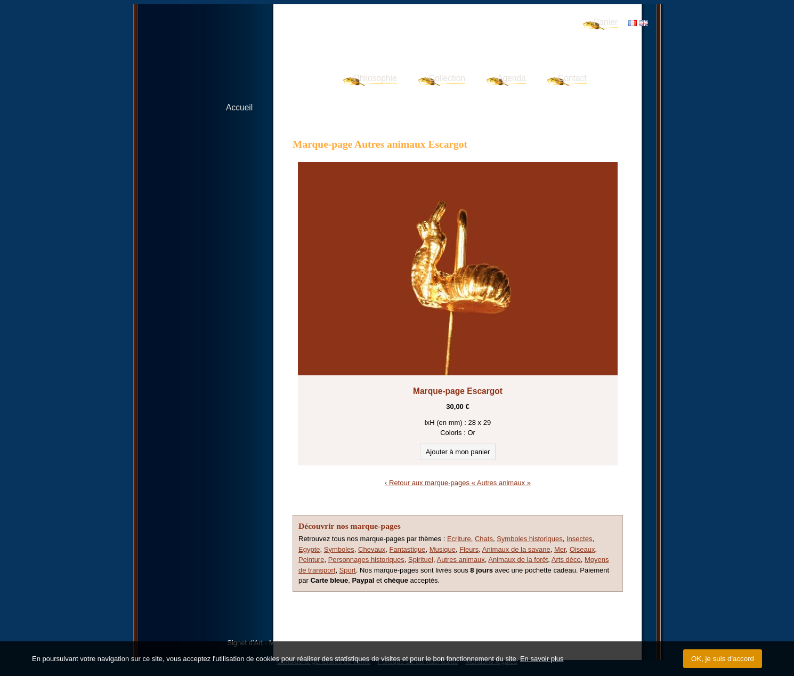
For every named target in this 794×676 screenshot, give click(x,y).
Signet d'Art (253, 35)
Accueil (239, 107)
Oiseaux (582, 549)
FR (632, 23)
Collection (447, 78)
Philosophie (375, 78)
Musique (443, 549)
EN (643, 23)
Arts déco (566, 560)
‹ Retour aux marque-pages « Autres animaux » (458, 483)
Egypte (309, 549)
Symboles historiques (530, 539)
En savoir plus (542, 659)
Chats (484, 539)
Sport (347, 570)
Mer (560, 549)
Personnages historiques (366, 560)
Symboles (339, 549)
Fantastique (408, 549)
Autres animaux (460, 560)
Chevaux (371, 549)
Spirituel (420, 560)
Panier (606, 22)
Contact (572, 78)
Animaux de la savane (516, 549)
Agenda (511, 78)
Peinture (311, 560)
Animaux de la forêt (518, 560)
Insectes (579, 539)
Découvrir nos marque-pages (349, 525)
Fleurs (469, 549)
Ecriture (459, 539)
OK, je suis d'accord (722, 659)
